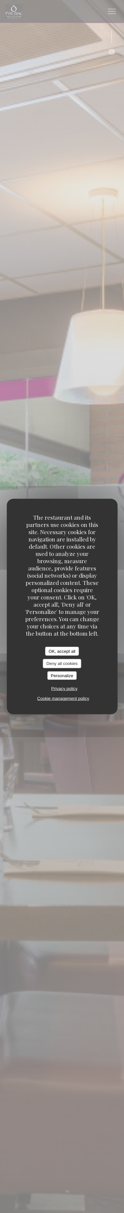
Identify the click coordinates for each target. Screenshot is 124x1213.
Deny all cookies (62, 663)
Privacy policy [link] (64, 688)
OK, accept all (62, 651)
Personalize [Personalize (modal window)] (62, 675)
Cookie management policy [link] (63, 698)
